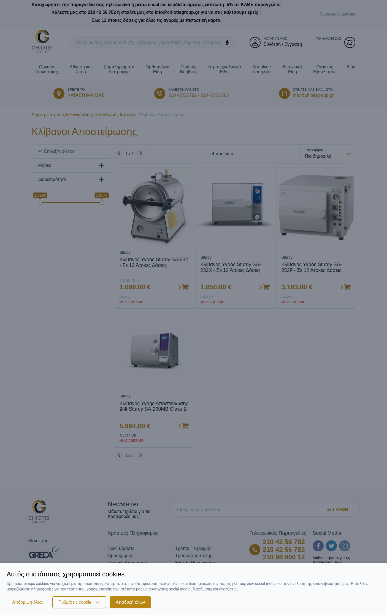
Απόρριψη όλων (28, 602)
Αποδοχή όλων (130, 602)
